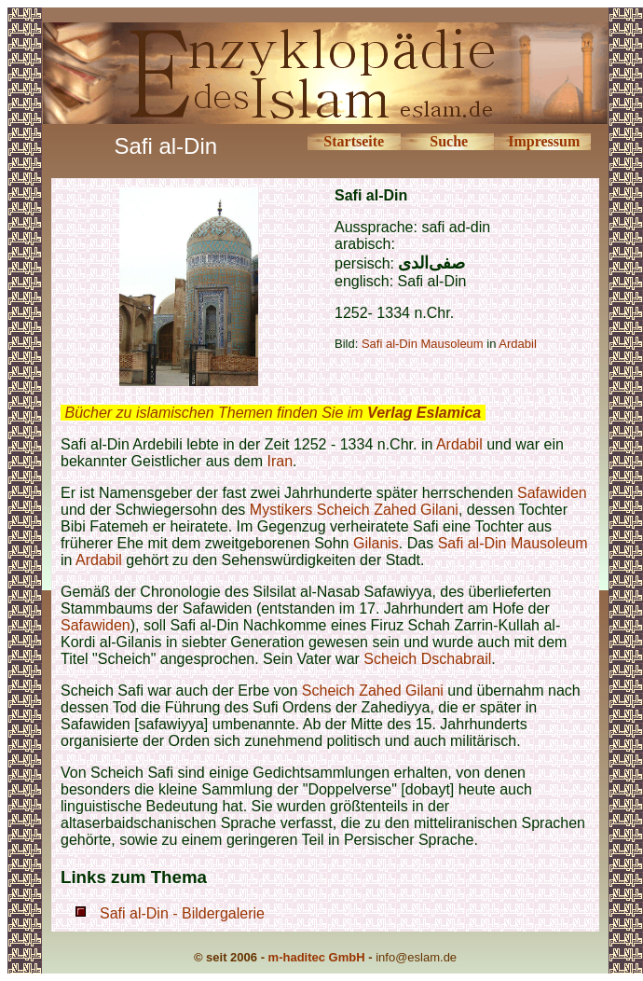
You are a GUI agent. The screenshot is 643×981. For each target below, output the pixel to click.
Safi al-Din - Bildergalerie (182, 913)
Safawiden (552, 493)
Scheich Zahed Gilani (387, 510)
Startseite (353, 141)
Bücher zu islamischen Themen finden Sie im (272, 413)
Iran (280, 461)
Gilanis (376, 543)
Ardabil (459, 444)
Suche (449, 141)
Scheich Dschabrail (427, 659)
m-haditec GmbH (316, 957)
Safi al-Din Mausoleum (423, 344)
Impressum (544, 141)
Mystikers (281, 510)
